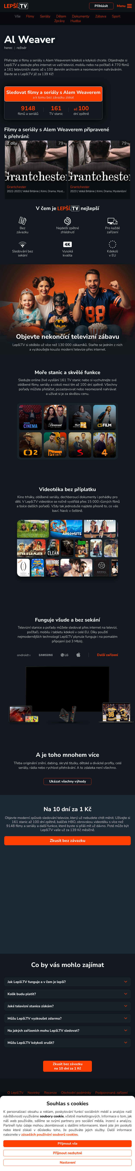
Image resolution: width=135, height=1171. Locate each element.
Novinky (34, 1092)
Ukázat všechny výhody (67, 781)
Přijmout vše (67, 1143)
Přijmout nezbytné (67, 1153)
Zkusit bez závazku (67, 840)
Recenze (50, 1092)
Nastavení (67, 1162)
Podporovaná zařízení (111, 1092)
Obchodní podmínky (76, 1092)
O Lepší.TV (15, 1092)
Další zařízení (107, 655)
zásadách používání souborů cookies (49, 1134)
